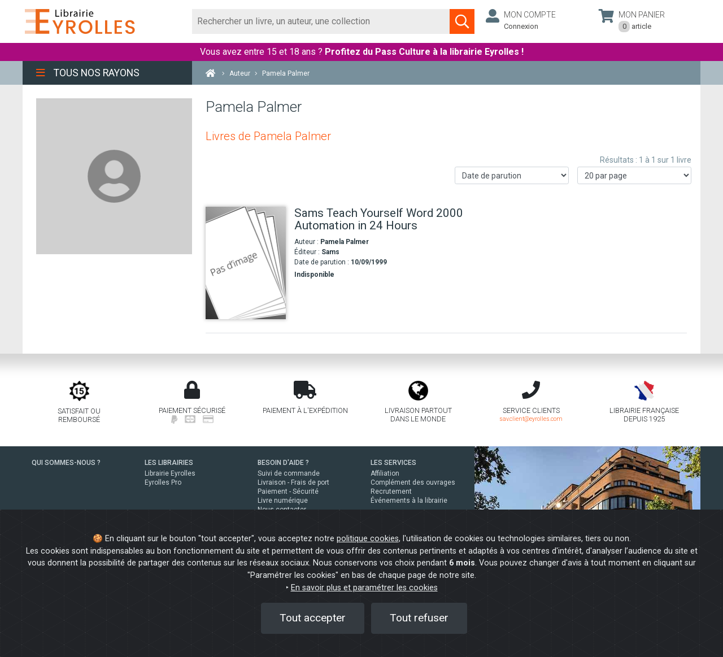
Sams (330, 252)
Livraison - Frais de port (293, 482)
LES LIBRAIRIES (169, 463)
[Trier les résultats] (512, 175)
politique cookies (368, 538)
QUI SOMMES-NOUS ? (66, 463)
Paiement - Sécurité (288, 491)
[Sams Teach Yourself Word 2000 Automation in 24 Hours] (246, 263)
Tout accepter (313, 617)
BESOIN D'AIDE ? (283, 463)
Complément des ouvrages (413, 482)
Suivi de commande (289, 473)
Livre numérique (283, 500)
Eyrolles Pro (163, 482)
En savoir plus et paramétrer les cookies (364, 588)
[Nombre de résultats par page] (634, 175)
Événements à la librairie (409, 500)
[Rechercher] (321, 21)
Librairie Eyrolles (170, 473)
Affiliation (385, 473)
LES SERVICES (393, 463)
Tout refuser (419, 617)
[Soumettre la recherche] (462, 21)
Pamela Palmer (344, 242)
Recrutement (391, 491)
